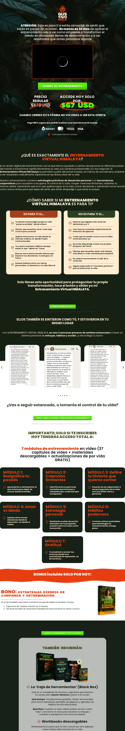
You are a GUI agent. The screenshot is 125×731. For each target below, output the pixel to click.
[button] (2, 367)
